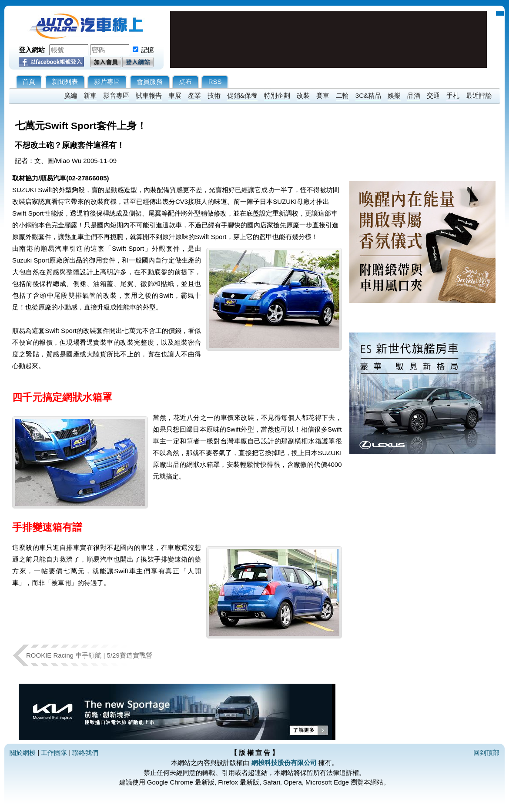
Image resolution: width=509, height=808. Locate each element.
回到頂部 (486, 752)
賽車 (322, 95)
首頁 (28, 81)
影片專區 (107, 81)
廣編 (70, 95)
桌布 (185, 81)
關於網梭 (23, 752)
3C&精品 (368, 95)
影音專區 (116, 95)
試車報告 (149, 95)
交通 (433, 95)
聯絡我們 (85, 752)
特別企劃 (277, 95)
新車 (90, 95)
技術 (214, 95)
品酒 (413, 95)
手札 (452, 95)
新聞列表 (65, 81)
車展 (174, 95)
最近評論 (479, 95)
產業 (194, 95)
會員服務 (150, 81)
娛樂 (394, 95)
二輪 (342, 95)
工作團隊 (54, 752)
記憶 (147, 49)
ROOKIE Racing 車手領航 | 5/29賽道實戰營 (89, 655)
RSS (215, 81)
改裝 (303, 95)
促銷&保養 (242, 95)
